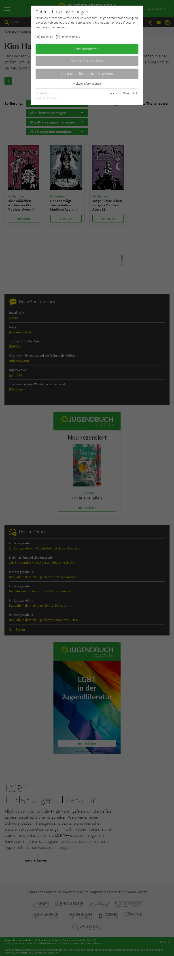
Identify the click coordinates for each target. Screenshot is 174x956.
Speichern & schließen (87, 61)
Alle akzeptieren (87, 48)
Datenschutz (130, 93)
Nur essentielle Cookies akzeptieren (87, 73)
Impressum (114, 93)
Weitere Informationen (87, 84)
